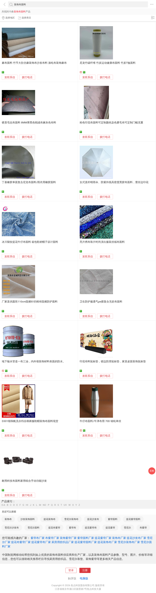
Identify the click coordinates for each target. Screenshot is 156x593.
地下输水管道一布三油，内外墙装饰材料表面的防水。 (33, 361)
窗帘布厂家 (38, 538)
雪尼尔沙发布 (12, 527)
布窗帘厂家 (52, 538)
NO (44, 505)
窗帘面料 (112, 519)
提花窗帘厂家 (103, 538)
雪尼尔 (127, 527)
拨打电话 (27, 77)
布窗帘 (143, 527)
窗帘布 (72, 527)
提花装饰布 (49, 519)
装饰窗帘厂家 (68, 538)
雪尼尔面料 (33, 527)
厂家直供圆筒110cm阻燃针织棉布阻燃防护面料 (30, 301)
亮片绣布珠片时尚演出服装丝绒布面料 (102, 241)
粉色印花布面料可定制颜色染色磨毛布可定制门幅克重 (111, 122)
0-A (3, 505)
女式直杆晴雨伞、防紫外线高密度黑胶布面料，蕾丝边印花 (114, 182)
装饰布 (8, 519)
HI (27, 505)
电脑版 (84, 578)
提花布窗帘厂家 (21, 542)
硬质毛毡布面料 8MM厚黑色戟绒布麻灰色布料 (29, 122)
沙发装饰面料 (27, 519)
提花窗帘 (110, 527)
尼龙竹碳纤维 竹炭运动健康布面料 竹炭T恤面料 (107, 62)
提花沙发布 (93, 519)
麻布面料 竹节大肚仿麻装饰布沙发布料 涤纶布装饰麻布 (34, 62)
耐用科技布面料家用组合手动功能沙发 (24, 480)
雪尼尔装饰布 (71, 519)
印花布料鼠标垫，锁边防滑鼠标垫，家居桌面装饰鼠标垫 (113, 361)
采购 (152, 470)
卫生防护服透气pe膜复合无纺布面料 (101, 301)
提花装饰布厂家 (107, 542)
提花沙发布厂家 (136, 538)
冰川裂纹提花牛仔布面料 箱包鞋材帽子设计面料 (30, 241)
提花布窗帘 (54, 527)
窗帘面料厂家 (85, 538)
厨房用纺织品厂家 (63, 542)
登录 (71, 570)
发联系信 (9, 77)
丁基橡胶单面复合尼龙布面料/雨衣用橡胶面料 (29, 182)
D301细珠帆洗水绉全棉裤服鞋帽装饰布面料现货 (30, 421)
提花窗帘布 (91, 527)
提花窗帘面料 (133, 519)
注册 (85, 570)
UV (65, 505)
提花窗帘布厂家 (41, 542)
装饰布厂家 (119, 538)
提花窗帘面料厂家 (86, 542)
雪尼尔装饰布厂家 (129, 542)
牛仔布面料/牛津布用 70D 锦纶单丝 (100, 421)
